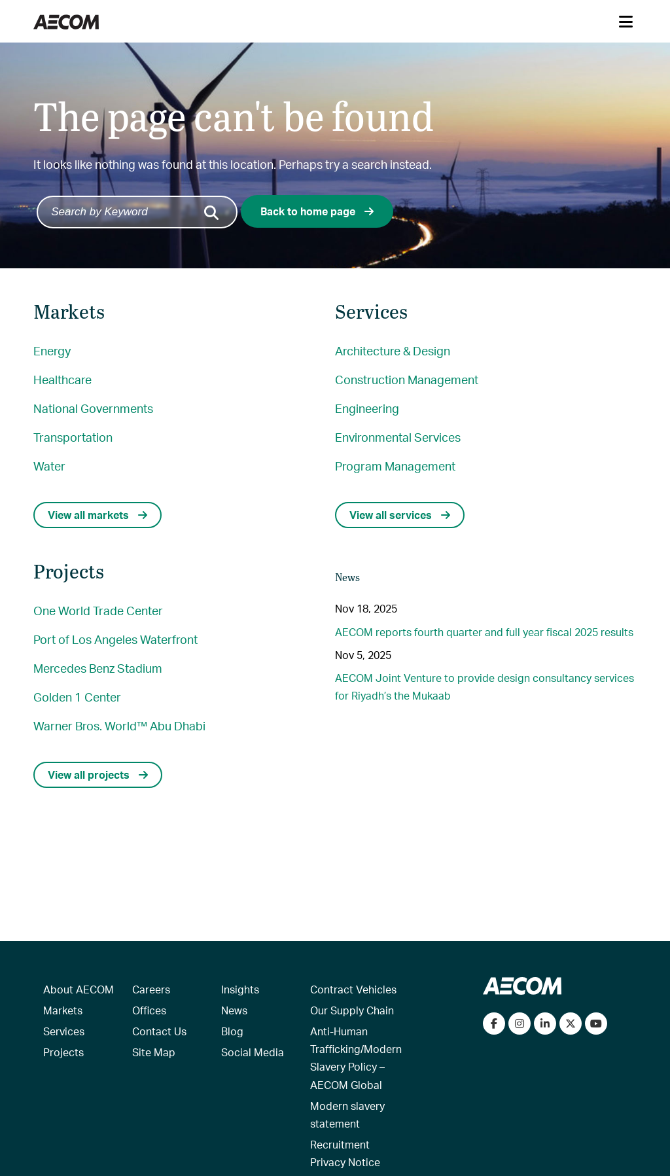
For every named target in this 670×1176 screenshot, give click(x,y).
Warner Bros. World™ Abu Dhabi (119, 725)
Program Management (395, 465)
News (234, 1010)
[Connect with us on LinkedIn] (545, 1023)
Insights (240, 989)
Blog (232, 1031)
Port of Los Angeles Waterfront (115, 639)
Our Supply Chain (352, 1010)
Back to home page (317, 211)
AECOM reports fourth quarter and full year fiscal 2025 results (484, 632)
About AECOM (78, 989)
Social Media (252, 1052)
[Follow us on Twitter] (570, 1023)
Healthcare (62, 379)
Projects (63, 1052)
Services (63, 1031)
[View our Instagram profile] (519, 1023)
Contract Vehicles (353, 989)
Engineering (367, 408)
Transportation (73, 436)
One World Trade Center (98, 610)
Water (49, 465)
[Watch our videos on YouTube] (596, 1023)
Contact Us (159, 1031)
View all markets (97, 515)
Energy (52, 350)
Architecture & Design (392, 350)
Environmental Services (398, 436)
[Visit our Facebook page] (494, 1023)
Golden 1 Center (77, 696)
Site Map (153, 1052)
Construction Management (406, 379)
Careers (151, 989)
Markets (62, 1010)
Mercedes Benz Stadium (97, 667)
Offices (149, 1010)
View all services (399, 515)
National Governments (93, 408)
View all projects (98, 774)
